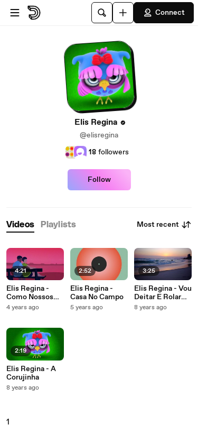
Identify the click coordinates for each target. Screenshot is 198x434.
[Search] (101, 12)
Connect (164, 12)
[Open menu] (14, 12)
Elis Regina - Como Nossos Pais (29, 292)
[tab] (20, 225)
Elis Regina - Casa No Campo (97, 292)
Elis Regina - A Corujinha (31, 373)
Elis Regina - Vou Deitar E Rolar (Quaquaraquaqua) (163, 292)
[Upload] (123, 12)
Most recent (164, 224)
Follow (99, 179)
